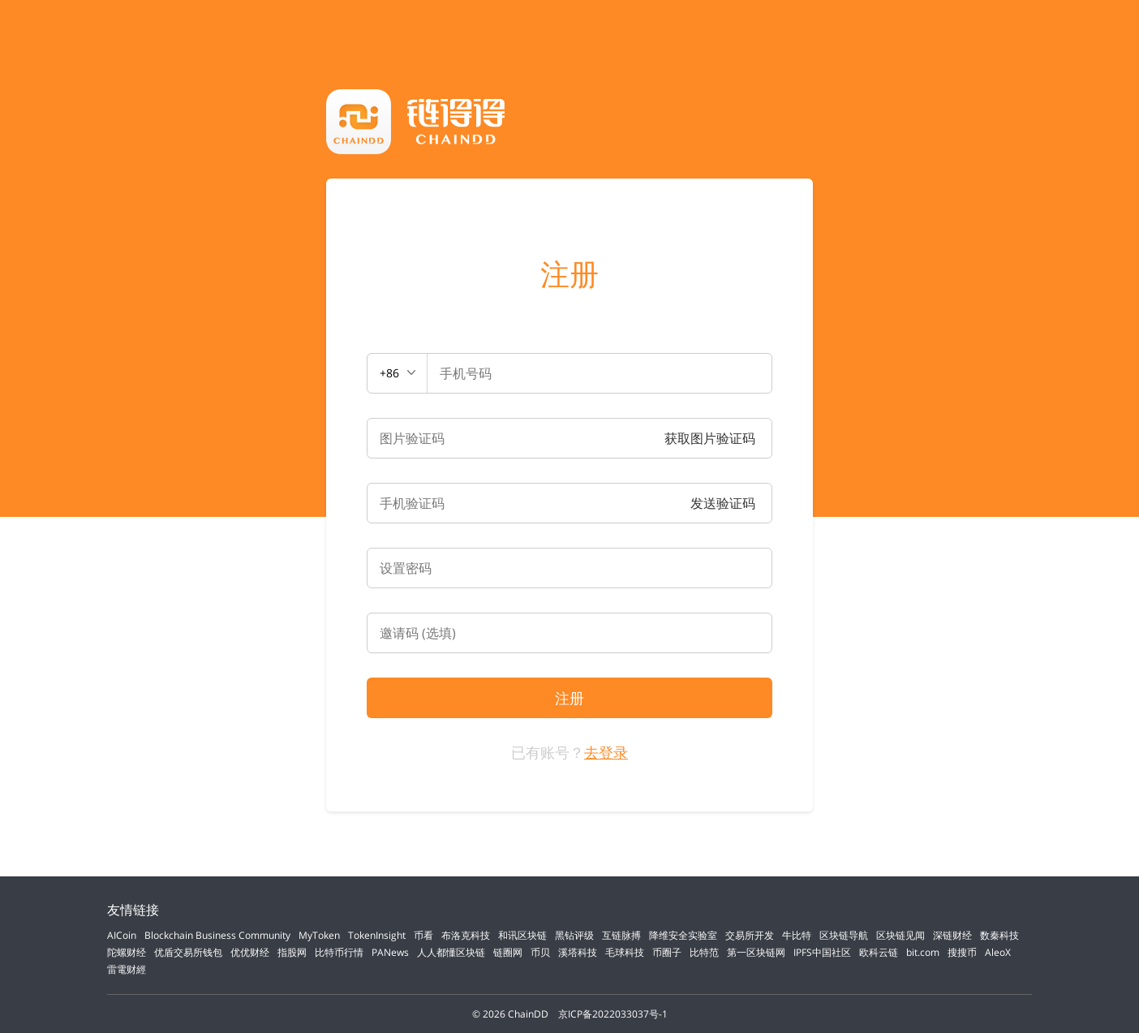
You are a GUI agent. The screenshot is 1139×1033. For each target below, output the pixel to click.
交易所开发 (749, 935)
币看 (423, 935)
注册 (569, 274)
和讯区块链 (522, 935)
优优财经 (249, 952)
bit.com (922, 952)
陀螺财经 (126, 952)
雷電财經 (126, 969)
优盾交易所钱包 (188, 952)
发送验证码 (722, 503)
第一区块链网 (756, 952)
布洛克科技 (465, 935)
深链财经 (952, 935)
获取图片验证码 (709, 438)
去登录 (606, 752)
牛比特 (796, 935)
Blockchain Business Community (217, 935)
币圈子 (666, 952)
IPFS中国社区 (822, 952)
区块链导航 (843, 935)
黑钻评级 (574, 935)
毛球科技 (624, 952)
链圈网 (507, 952)
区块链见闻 (900, 935)
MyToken (319, 935)
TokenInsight (377, 935)
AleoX (998, 952)
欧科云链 (878, 952)
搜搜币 (962, 952)
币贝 (540, 952)
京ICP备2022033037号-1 (613, 1014)
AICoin (121, 935)
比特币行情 (339, 952)
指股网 (292, 952)
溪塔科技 (577, 952)
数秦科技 (999, 935)
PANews (390, 952)
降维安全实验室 (683, 935)
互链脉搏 (621, 935)
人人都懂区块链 (451, 952)
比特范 (704, 952)
